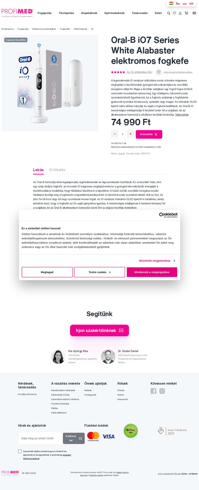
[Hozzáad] (130, 133)
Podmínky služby (96, 475)
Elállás (54, 408)
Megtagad (47, 271)
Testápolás (66, 13)
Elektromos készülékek (44, 29)
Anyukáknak (89, 13)
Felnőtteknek (80, 29)
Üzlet (158, 13)
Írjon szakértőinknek (99, 330)
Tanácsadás (140, 13)
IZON (184, 474)
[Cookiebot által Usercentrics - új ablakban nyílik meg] (162, 215)
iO (92, 29)
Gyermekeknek (114, 13)
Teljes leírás (181, 114)
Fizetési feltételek (60, 403)
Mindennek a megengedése (151, 271)
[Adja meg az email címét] (41, 438)
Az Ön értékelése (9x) (139, 72)
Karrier (121, 395)
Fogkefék (65, 29)
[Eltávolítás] (114, 133)
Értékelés (57, 170)
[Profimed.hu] (17, 13)
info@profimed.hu (27, 394)
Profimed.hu (7, 29)
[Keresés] (169, 13)
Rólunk (121, 390)
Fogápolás (45, 13)
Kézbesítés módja (60, 395)
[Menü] (194, 13)
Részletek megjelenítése (155, 260)
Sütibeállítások (58, 412)
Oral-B (121, 153)
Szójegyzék (90, 395)
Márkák (88, 390)
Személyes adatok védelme (65, 399)
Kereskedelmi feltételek (63, 390)
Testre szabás (100, 271)
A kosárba (149, 134)
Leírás (38, 170)
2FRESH (193, 474)
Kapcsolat (123, 399)
